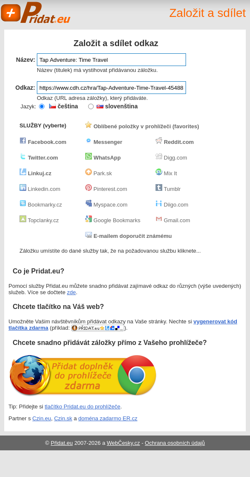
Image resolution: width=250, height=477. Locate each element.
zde (71, 292)
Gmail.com (173, 220)
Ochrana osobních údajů (175, 443)
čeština (63, 106)
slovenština (117, 106)
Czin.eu (41, 418)
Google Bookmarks (112, 220)
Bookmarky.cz (40, 204)
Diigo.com (172, 204)
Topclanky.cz (39, 220)
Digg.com (171, 157)
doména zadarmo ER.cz (107, 418)
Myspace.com (106, 204)
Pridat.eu (36, 12)
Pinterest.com (106, 189)
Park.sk (98, 173)
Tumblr (168, 189)
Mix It (166, 173)
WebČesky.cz (123, 443)
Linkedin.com (39, 189)
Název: (25, 59)
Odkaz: (25, 87)
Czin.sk (63, 418)
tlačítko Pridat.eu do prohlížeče (83, 406)
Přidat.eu (62, 443)
